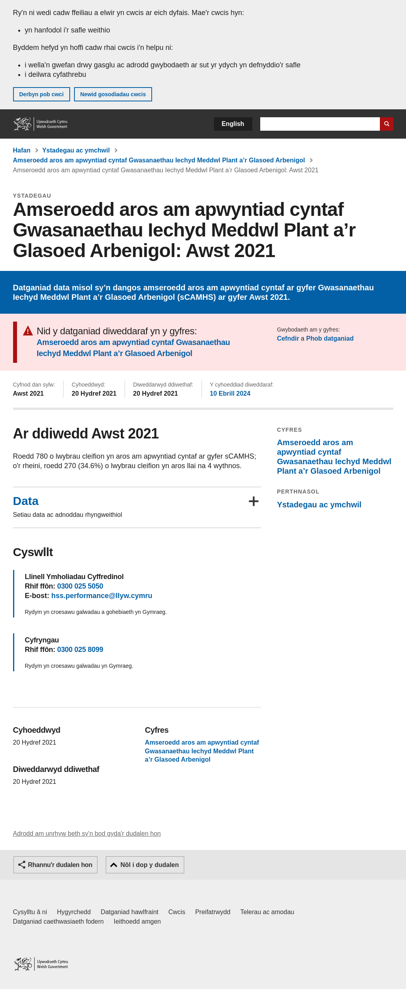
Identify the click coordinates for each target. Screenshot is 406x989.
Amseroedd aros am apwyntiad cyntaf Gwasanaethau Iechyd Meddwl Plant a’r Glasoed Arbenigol (159, 160)
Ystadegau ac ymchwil (76, 150)
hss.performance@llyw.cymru (101, 596)
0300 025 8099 (80, 650)
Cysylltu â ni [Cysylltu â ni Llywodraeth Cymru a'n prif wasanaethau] (30, 912)
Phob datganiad (330, 338)
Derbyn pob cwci (41, 94)
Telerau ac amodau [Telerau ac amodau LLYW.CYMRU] (267, 912)
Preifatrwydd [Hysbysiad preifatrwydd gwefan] (213, 912)
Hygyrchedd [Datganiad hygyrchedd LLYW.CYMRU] (74, 912)
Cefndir (288, 338)
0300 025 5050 (80, 586)
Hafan (21, 150)
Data (26, 501)
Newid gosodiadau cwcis (113, 94)
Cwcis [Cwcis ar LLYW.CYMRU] (176, 912)
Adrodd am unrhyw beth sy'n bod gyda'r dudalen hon (87, 833)
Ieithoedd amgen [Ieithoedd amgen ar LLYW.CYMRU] (137, 921)
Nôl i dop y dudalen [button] (149, 864)
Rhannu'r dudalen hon (60, 864)
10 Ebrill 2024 (230, 393)
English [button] (233, 123)
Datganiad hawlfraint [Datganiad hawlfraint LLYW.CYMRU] (129, 912)
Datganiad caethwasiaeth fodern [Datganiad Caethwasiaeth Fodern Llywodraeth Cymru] (58, 921)
